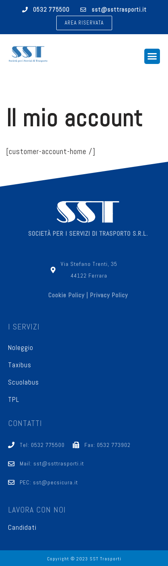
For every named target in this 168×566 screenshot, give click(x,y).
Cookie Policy (66, 295)
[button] (84, 23)
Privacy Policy (109, 295)
